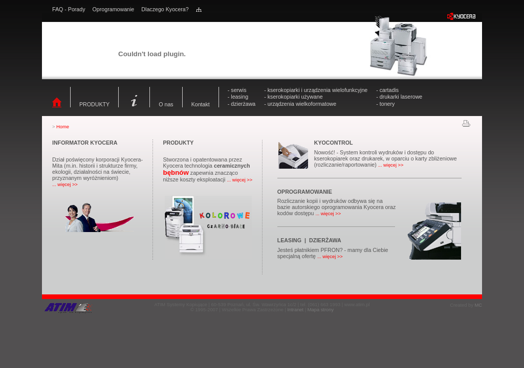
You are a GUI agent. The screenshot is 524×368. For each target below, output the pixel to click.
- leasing (238, 97)
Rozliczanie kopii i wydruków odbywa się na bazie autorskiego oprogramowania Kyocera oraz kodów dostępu (336, 207)
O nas (166, 104)
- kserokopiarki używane (293, 97)
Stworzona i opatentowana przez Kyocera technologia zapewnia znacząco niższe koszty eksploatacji (207, 169)
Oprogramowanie (114, 9)
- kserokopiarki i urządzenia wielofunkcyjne (315, 90)
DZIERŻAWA (325, 240)
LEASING (289, 240)
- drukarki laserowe (399, 97)
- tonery (385, 104)
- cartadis (387, 90)
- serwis (237, 90)
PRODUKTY (94, 104)
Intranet (295, 309)
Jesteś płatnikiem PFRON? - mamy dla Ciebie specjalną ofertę (332, 253)
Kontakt (200, 104)
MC (478, 305)
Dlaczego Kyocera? (164, 9)
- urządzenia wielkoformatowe (300, 104)
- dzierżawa (241, 104)
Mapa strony (321, 309)
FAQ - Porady (68, 9)
